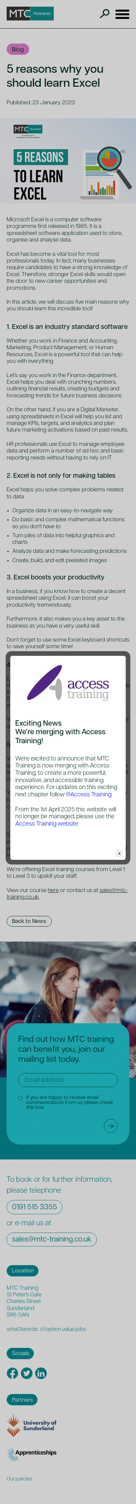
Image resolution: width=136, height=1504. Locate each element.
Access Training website (46, 824)
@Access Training (88, 795)
